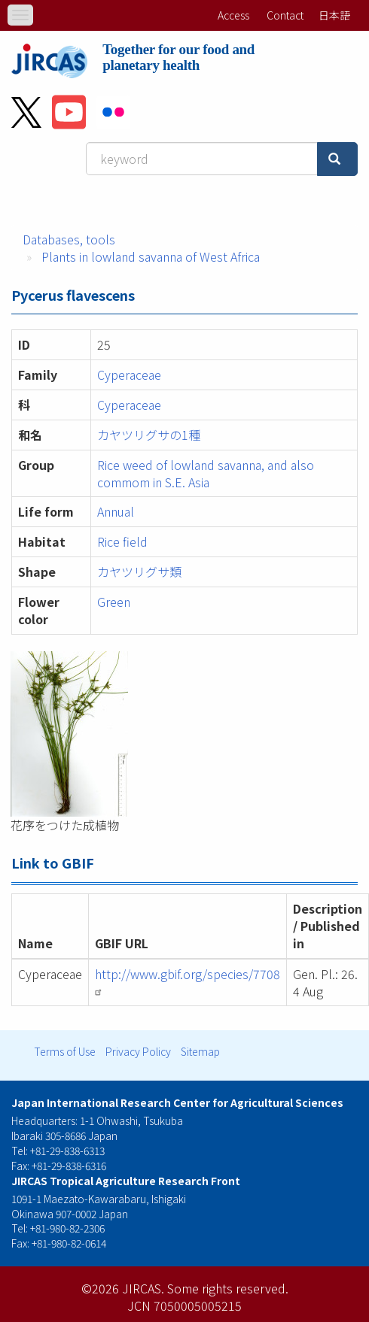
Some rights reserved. (227, 1288)
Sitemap (200, 1051)
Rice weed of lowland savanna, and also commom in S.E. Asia (205, 473)
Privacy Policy (138, 1051)
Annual (115, 511)
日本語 (334, 15)
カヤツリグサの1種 (148, 435)
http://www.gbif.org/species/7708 (187, 980)
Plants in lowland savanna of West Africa (150, 256)
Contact (285, 15)
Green (113, 602)
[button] (184, 734)
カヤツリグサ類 (139, 571)
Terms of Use (65, 1051)
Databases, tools (69, 239)
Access (233, 15)
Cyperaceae (129, 374)
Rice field (122, 541)
